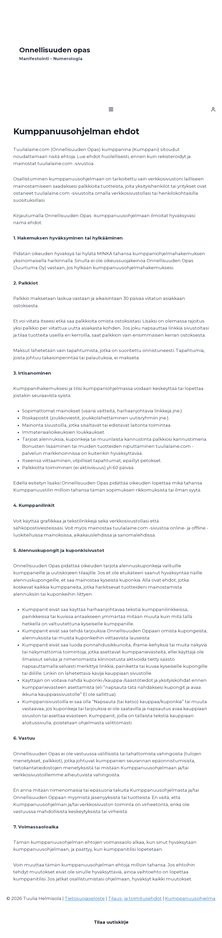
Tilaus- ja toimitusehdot (135, 898)
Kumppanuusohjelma (190, 898)
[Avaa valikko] (111, 109)
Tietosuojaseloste (85, 898)
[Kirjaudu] (213, 109)
